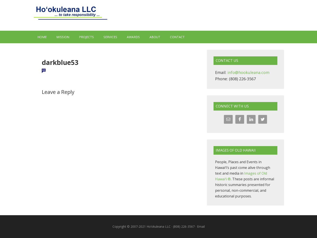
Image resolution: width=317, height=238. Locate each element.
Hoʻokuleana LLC (158, 15)
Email (201, 226)
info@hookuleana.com (248, 72)
